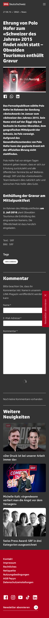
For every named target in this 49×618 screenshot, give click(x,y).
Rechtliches (9, 566)
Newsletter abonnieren (20, 607)
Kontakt (8, 558)
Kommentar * (10, 331)
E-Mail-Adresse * (12, 318)
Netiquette (9, 570)
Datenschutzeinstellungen (18, 582)
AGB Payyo (9, 578)
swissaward (10, 262)
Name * (7, 305)
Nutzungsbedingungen (16, 574)
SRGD (16, 12)
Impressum (9, 562)
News (23, 12)
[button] (44, 4)
